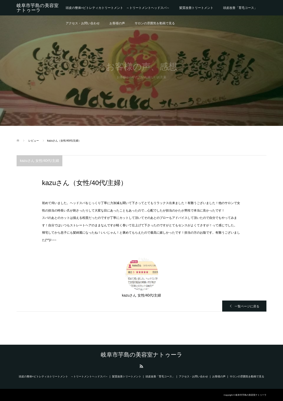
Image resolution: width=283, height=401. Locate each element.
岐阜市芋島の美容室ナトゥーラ (38, 8)
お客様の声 (117, 23)
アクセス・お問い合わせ (83, 23)
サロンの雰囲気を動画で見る (155, 23)
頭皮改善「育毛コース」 (240, 7)
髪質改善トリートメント (196, 7)
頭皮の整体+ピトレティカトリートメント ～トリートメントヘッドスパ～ (118, 7)
